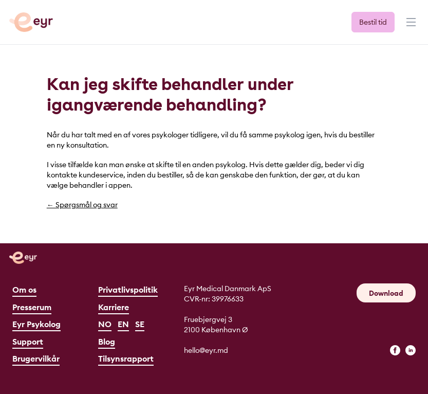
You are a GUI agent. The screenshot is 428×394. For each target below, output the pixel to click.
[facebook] (395, 350)
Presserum (31, 307)
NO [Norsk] (104, 324)
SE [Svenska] (139, 324)
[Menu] (410, 27)
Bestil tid (373, 22)
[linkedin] (410, 350)
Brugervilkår (36, 358)
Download (386, 293)
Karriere (113, 307)
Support (27, 341)
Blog (106, 341)
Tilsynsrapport (126, 358)
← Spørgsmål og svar (82, 204)
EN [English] (123, 324)
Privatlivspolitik (128, 289)
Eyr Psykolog (36, 324)
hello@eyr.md (206, 350)
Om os (24, 289)
